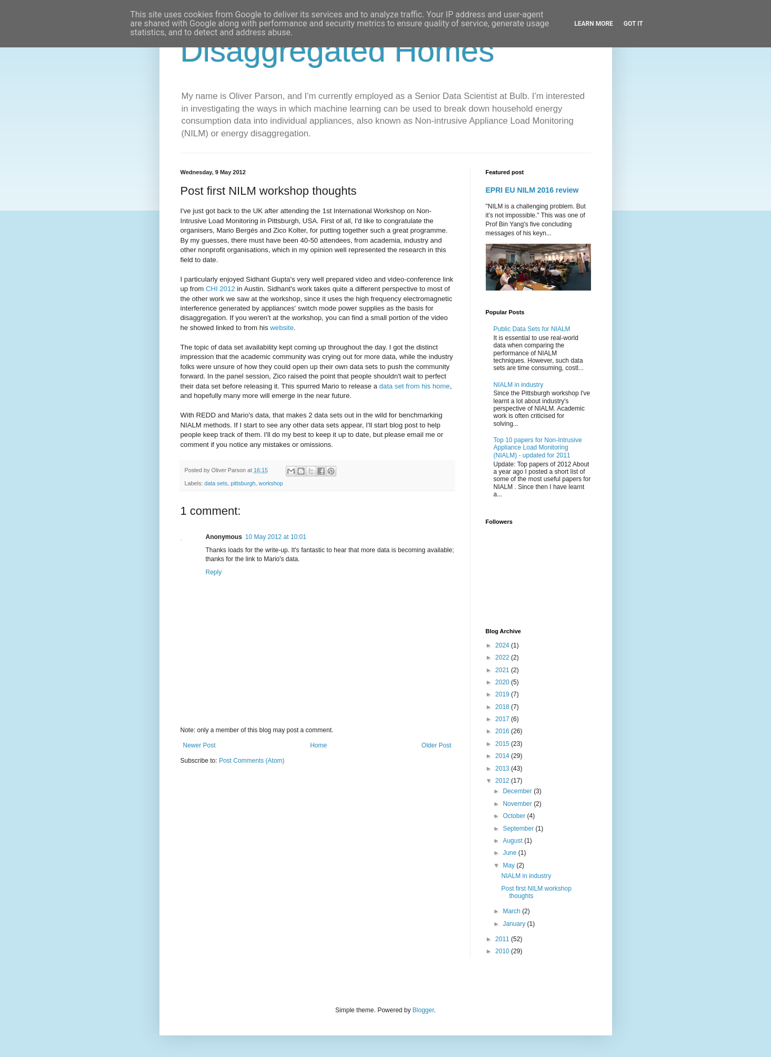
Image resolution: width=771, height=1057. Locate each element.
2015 (503, 743)
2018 (503, 707)
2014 (503, 756)
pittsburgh (243, 483)
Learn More (593, 23)
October (515, 816)
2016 (503, 731)
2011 (503, 939)
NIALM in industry (519, 384)
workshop (271, 483)
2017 (503, 719)
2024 (503, 645)
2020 (503, 682)
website (282, 328)
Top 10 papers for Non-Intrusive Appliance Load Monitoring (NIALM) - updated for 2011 (538, 447)
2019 (503, 694)
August (513, 840)
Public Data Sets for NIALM (532, 329)
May (509, 865)
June (510, 852)
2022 (503, 657)
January (515, 924)
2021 (503, 670)
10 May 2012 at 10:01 (275, 537)
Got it (633, 23)
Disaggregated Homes (338, 50)
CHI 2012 (220, 289)
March (512, 911)
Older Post (437, 745)
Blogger (423, 1010)
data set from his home (414, 386)
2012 (503, 780)
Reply (214, 572)
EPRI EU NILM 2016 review (532, 190)
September (519, 828)
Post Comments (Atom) (252, 760)
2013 (503, 768)
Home (318, 745)
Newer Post (199, 745)
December (518, 791)
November (518, 803)
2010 (503, 951)
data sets (215, 483)
